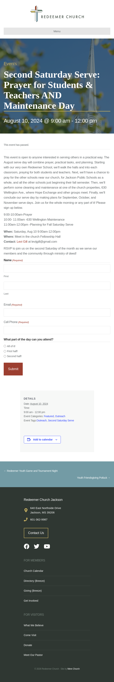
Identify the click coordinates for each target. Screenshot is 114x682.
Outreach (60, 416)
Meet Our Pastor (33, 654)
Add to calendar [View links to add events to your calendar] (43, 439)
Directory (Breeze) (34, 580)
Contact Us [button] (36, 533)
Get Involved (31, 600)
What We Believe (34, 625)
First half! (12, 351)
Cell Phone (16, 322)
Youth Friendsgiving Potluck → (93, 477)
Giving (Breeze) (33, 590)
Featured (49, 416)
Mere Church (73, 669)
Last (6, 293)
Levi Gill (22, 241)
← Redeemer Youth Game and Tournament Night (30, 470)
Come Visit (30, 635)
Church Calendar (33, 570)
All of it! (11, 346)
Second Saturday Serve (61, 420)
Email (13, 305)
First (6, 276)
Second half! (14, 356)
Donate (28, 645)
